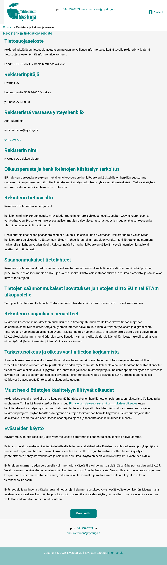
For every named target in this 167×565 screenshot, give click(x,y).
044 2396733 (71, 9)
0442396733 (85, 528)
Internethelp (115, 552)
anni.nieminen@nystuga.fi (98, 9)
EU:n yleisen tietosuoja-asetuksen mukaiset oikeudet (103, 403)
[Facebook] (155, 12)
